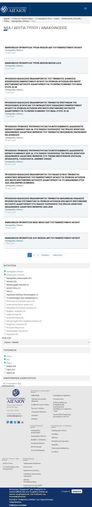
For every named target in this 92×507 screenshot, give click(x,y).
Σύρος (56, 18)
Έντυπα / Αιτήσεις (37, 408)
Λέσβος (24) (11, 366)
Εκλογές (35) (11, 281)
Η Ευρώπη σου (58, 399)
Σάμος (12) (10, 369)
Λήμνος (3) (10, 373)
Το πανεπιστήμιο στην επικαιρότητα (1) (22, 298)
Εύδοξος (34, 419)
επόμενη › (46, 255)
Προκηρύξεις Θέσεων (20, 21)
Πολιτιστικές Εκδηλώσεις (60, 448)
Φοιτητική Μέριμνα (38, 450)
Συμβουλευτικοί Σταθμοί (40, 405)
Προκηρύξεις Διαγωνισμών (35, 431)
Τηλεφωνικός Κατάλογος (32, 463)
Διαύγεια (34, 415)
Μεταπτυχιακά (36, 447)
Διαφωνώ (77, 491)
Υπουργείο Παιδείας (38, 412)
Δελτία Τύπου (8, 463)
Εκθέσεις (55, 438)
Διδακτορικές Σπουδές (71, 18)
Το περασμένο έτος (43, 18)
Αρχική (6, 18)
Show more (6, 338)
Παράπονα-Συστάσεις (31, 470)
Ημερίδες (55, 445)
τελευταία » (58, 255)
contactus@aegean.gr (15, 416)
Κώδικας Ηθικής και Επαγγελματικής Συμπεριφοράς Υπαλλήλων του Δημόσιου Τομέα (62, 406)
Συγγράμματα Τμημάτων (61, 395)
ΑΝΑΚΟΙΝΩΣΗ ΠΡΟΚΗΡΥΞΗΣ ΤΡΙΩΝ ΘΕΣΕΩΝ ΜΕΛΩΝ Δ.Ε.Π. (33, 63)
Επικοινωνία (27, 467)
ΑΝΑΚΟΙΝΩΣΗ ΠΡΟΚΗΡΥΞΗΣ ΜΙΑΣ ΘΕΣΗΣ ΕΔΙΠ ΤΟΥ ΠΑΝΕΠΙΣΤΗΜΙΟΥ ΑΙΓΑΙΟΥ (42, 222)
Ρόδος (6, 21)
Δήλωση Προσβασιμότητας (30, 481)
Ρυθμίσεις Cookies (18, 505)
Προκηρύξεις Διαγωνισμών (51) (19, 278)
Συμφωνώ (66, 491)
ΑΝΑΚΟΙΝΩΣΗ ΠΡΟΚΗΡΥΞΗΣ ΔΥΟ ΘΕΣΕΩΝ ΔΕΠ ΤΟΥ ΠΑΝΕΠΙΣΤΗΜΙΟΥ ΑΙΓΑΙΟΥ (42, 238)
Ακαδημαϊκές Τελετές (59, 430)
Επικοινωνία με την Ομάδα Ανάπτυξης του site (32, 486)
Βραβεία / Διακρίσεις (38, 440)
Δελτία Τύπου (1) (13, 288)
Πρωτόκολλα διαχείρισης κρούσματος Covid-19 (62, 415)
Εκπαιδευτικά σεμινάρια (60, 441)
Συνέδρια (55, 452)
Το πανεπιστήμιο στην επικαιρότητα (11, 468)
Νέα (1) (9, 291)
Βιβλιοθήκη (35, 395)
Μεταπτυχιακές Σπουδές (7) (17, 285)
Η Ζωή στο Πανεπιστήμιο (22, 18)
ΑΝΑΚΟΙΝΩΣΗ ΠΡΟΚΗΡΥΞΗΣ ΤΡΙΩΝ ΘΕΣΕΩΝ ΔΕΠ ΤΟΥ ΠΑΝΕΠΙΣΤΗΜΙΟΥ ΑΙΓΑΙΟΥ (43, 47)
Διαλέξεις (55, 434)
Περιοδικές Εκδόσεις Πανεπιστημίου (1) (22, 294)
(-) (4, 383)
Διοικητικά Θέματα (37, 443)
